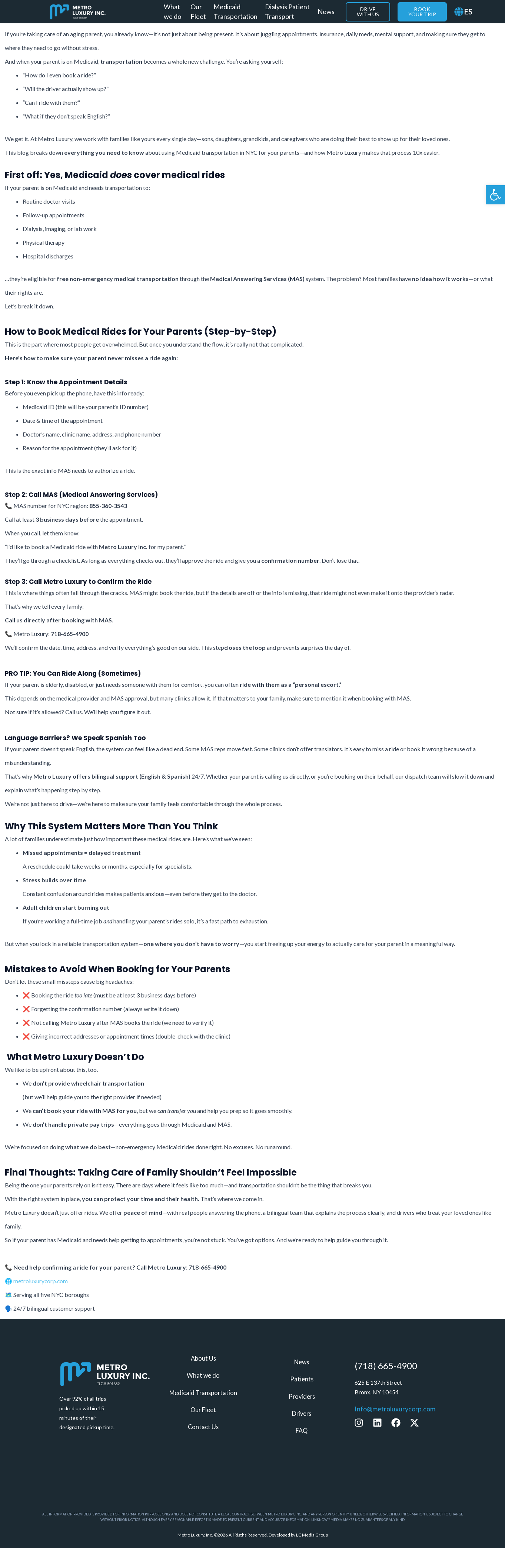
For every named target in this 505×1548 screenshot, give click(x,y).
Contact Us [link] (203, 1426)
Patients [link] (301, 1379)
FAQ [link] (302, 1430)
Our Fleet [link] (198, 11)
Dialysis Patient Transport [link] (287, 11)
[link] (495, 194)
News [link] (326, 11)
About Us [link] (203, 1358)
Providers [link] (301, 1396)
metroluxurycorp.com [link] (41, 1280)
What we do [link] (172, 11)
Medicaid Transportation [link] (235, 11)
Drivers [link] (301, 1413)
